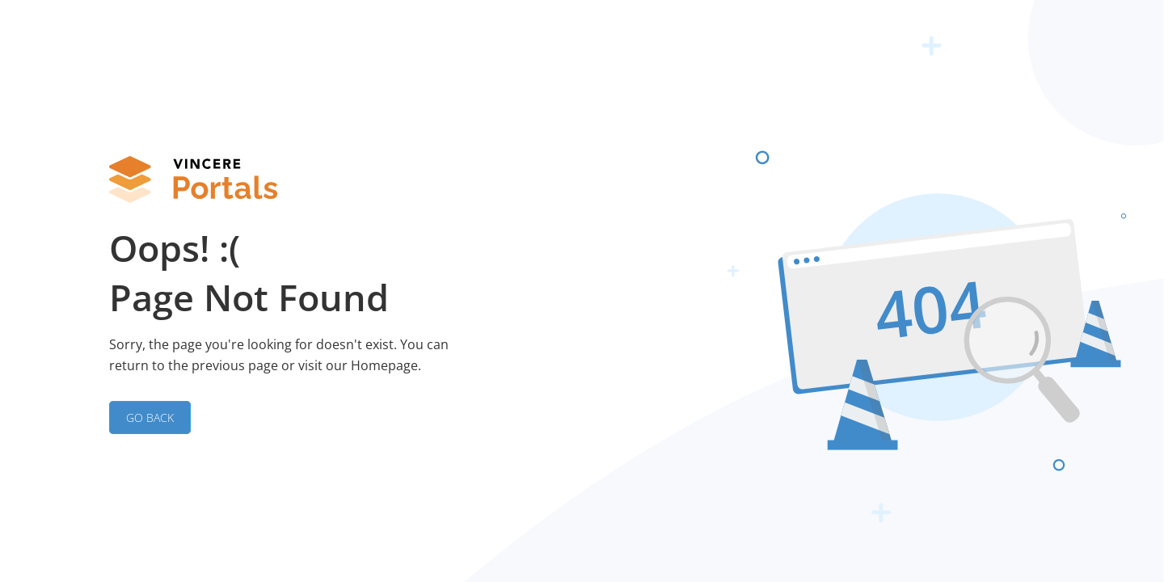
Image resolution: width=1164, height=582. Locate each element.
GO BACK (150, 417)
